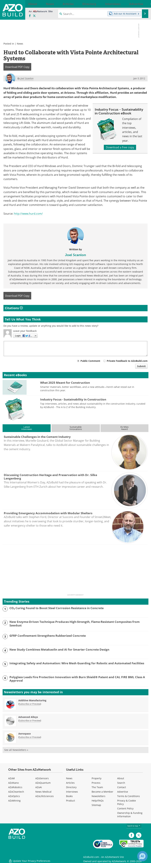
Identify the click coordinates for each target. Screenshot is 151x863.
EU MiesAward (124, 428)
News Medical (43, 791)
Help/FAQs (98, 800)
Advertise (122, 791)
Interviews (72, 791)
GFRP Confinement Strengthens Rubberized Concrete (47, 635)
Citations (14, 308)
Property (96, 778)
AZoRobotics (15, 787)
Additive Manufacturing (32, 700)
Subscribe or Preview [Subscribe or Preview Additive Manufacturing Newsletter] (29, 703)
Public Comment (90, 360)
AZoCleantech (16, 791)
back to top (134, 825)
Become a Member (102, 791)
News (20, 43)
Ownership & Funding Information (129, 814)
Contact (121, 787)
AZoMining (14, 800)
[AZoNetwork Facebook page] (29, 16)
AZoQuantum (43, 782)
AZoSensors (42, 778)
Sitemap (96, 805)
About (120, 778)
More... (142, 3)
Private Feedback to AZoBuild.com (127, 360)
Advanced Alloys (28, 717)
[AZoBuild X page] (34, 16)
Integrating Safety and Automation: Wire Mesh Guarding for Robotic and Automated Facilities (76, 663)
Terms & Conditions (128, 796)
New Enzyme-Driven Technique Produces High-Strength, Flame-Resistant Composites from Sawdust (74, 623)
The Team (97, 787)
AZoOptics (14, 796)
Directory (71, 787)
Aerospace (24, 733)
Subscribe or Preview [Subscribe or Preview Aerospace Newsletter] (29, 737)
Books (69, 796)
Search (121, 782)
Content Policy (125, 808)
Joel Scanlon (75, 255)
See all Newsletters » (16, 749)
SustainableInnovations (75, 428)
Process (96, 782)
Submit (141, 366)
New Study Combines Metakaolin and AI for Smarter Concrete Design (59, 649)
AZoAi (38, 787)
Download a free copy (120, 147)
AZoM (11, 778)
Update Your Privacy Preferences (29, 858)
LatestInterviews (26, 428)
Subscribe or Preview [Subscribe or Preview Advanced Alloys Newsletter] (29, 720)
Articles (70, 782)
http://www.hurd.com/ (28, 213)
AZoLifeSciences (44, 796)
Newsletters (98, 796)
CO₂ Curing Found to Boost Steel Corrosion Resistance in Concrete (56, 608)
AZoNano (13, 782)
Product (70, 800)
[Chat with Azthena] (142, 856)
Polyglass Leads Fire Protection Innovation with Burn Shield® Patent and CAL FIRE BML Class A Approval (77, 678)
